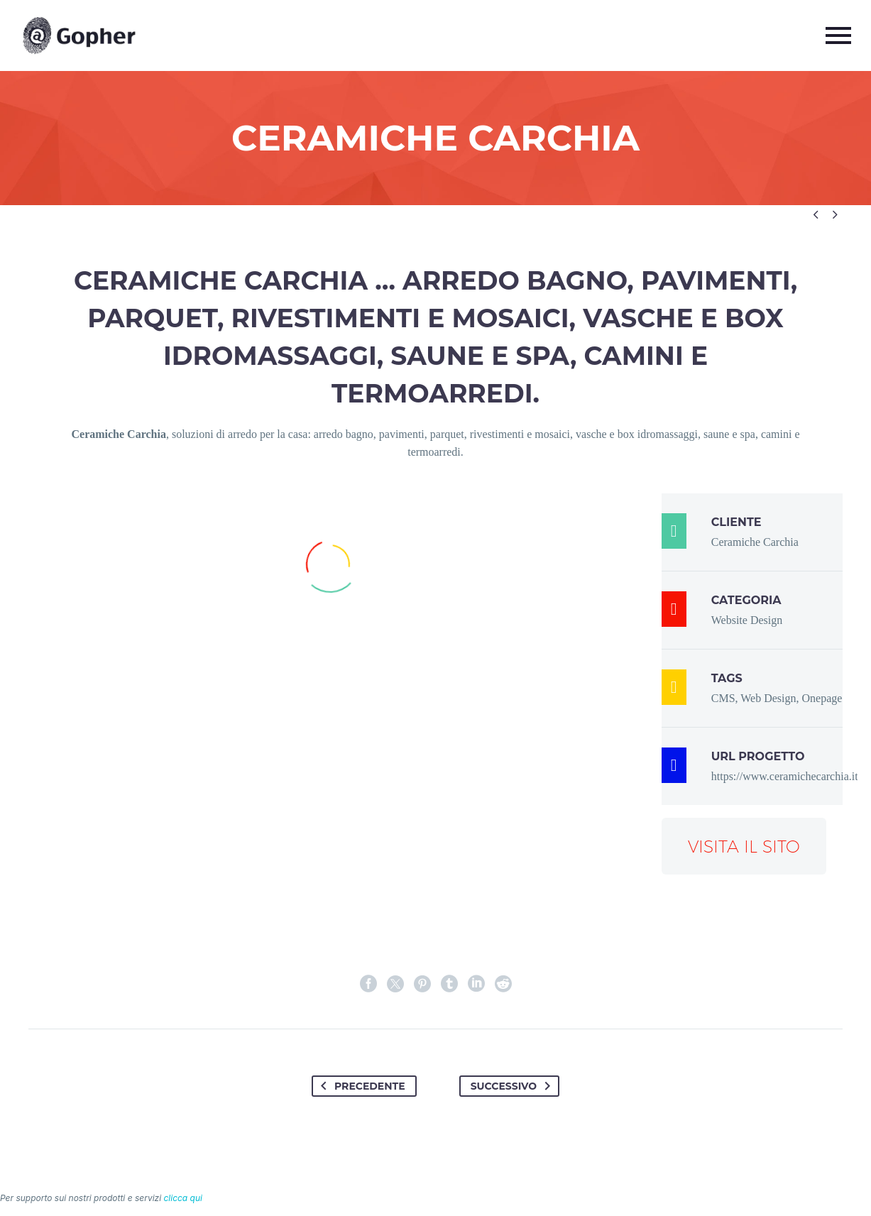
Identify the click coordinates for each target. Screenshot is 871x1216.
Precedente (360, 1086)
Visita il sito (744, 846)
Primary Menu (838, 35)
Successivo (513, 1086)
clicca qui (182, 1198)
